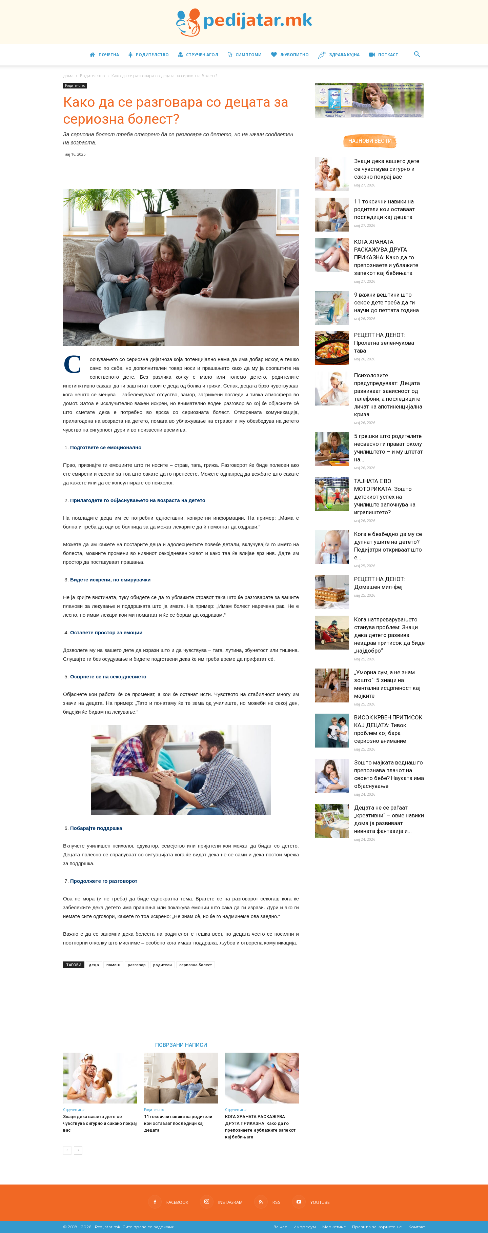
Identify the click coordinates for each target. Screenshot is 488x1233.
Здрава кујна (339, 55)
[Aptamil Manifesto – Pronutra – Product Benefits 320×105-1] (369, 117)
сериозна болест (195, 964)
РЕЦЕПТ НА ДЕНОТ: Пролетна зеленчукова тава (384, 343)
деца (94, 964)
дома (68, 76)
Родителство (148, 55)
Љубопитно (290, 55)
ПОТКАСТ (383, 55)
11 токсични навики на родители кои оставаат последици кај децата (178, 1123)
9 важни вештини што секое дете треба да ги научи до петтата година (386, 302)
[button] (417, 55)
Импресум (304, 1226)
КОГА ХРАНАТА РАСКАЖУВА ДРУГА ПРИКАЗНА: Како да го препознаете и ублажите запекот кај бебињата (386, 257)
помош (113, 964)
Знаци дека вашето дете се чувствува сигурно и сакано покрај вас (100, 1123)
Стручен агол (198, 55)
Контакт (416, 1226)
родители (162, 964)
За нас (280, 1226)
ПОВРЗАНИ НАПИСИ (181, 1045)
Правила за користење (377, 1226)
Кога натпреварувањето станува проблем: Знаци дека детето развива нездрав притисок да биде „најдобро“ (389, 635)
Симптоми (245, 55)
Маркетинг (334, 1226)
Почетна (104, 55)
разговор (137, 964)
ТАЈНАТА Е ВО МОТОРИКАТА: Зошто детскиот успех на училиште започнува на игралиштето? (384, 497)
